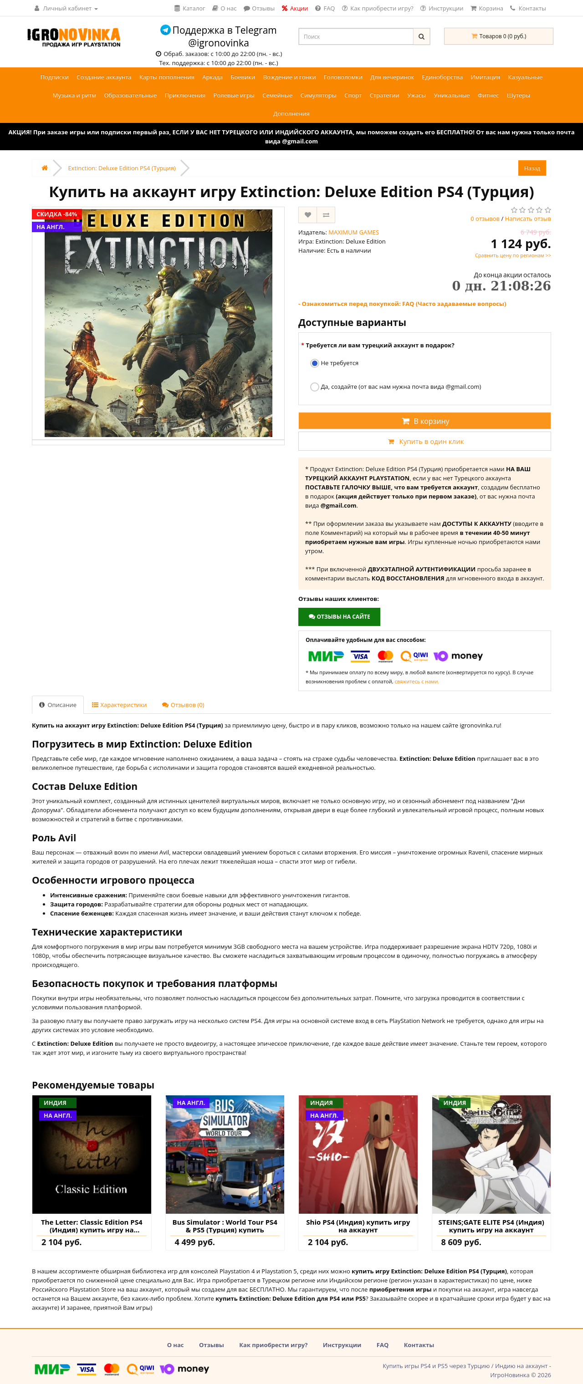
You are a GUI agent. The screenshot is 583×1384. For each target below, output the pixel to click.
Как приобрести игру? (273, 1345)
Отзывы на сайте (339, 617)
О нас (175, 1345)
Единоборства (442, 77)
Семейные (277, 95)
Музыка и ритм (74, 95)
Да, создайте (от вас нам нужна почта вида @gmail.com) (395, 387)
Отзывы (211, 1345)
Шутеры (518, 95)
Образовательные (130, 95)
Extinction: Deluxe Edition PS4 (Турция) (121, 168)
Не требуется (334, 363)
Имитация (486, 77)
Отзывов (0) (183, 705)
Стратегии (384, 95)
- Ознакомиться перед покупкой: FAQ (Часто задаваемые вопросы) (402, 304)
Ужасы (416, 95)
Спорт (353, 95)
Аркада (212, 77)
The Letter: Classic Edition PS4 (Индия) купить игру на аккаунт (92, 1225)
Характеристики (119, 705)
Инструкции (342, 1345)
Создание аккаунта (104, 77)
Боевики (242, 77)
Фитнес (488, 95)
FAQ (383, 1345)
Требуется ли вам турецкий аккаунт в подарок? (380, 345)
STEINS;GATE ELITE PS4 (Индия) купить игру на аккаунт (491, 1225)
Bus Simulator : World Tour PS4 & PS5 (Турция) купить (225, 1225)
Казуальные (525, 77)
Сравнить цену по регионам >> (513, 255)
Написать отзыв (528, 218)
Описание (58, 705)
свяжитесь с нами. (416, 681)
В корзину (424, 421)
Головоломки (343, 77)
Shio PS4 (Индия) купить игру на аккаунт (358, 1225)
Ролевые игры (234, 95)
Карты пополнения (166, 77)
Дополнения (291, 113)
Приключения (185, 95)
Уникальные (452, 95)
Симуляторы (319, 95)
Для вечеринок (392, 77)
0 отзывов (485, 218)
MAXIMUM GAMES (353, 232)
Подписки (55, 77)
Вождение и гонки (289, 77)
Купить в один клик (424, 441)
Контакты (528, 8)
